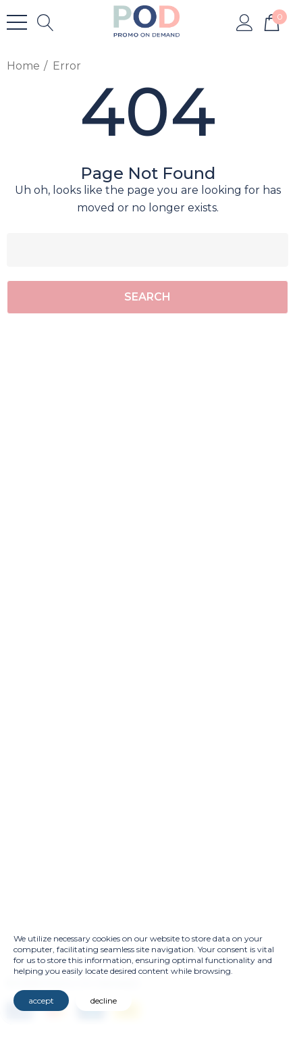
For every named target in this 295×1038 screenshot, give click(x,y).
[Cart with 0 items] (271, 21)
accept (41, 1000)
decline (103, 1000)
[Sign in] (244, 21)
